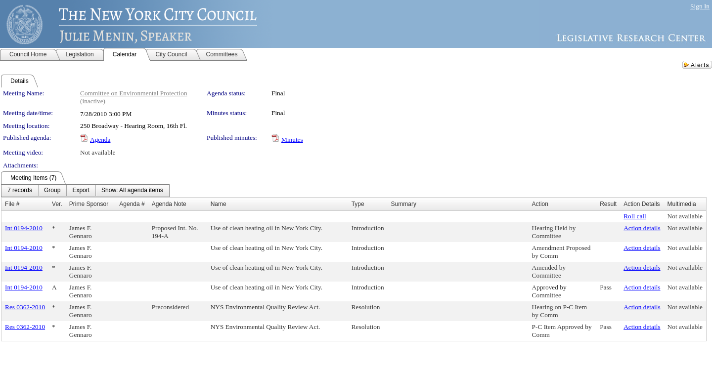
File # (12, 204)
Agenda (100, 139)
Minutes (292, 139)
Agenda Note (169, 204)
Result (608, 204)
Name (218, 204)
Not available (97, 152)
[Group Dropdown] (52, 191)
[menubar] (85, 190)
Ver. (57, 204)
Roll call (634, 216)
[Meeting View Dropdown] (132, 191)
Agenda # (131, 204)
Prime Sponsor (88, 204)
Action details (641, 228)
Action (540, 204)
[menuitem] (19, 191)
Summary (403, 204)
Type (358, 204)
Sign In (700, 6)
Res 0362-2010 (25, 307)
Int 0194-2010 (24, 228)
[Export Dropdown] (80, 191)
